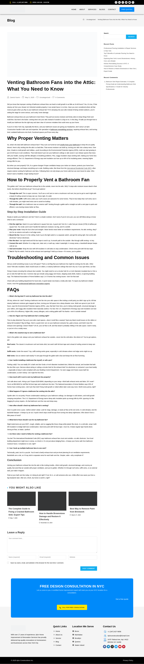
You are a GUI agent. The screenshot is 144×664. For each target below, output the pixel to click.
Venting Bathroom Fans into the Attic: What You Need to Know (117, 19)
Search (106, 33)
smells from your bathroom (70, 145)
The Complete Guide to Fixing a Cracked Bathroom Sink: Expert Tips (21, 512)
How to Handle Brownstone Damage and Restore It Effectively (52, 516)
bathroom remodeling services (61, 129)
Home (70, 9)
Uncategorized (45, 97)
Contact (108, 9)
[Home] (83, 19)
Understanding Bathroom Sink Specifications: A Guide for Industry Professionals (121, 86)
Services (88, 9)
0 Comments (60, 97)
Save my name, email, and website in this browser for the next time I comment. (37, 563)
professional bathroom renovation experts (34, 283)
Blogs (98, 9)
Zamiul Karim (15, 97)
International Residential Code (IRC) (79, 168)
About (78, 9)
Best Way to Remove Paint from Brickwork (82, 510)
